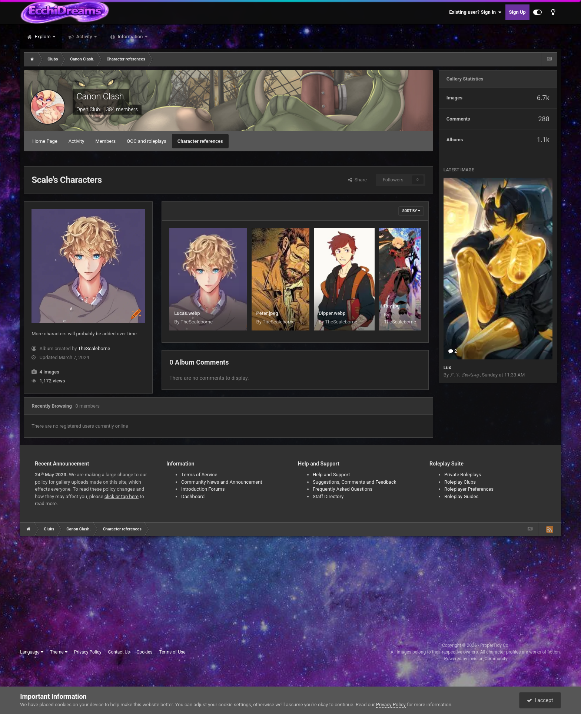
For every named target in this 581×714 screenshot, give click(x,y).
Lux (447, 367)
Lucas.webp (187, 313)
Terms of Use (172, 652)
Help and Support (331, 474)
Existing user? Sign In (475, 12)
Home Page (44, 141)
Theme (58, 652)
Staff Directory (328, 496)
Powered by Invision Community (476, 658)
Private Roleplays (462, 474)
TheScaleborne (94, 348)
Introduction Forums (203, 489)
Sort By (411, 211)
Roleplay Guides (461, 496)
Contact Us (119, 652)
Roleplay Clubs (460, 482)
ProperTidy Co (494, 645)
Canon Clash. (101, 96)
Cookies (145, 652)
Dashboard (193, 496)
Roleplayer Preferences (469, 489)
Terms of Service (199, 474)
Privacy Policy (88, 652)
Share (357, 179)
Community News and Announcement (221, 482)
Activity (84, 36)
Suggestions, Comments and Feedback (354, 482)
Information (130, 36)
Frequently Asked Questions (342, 489)
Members (105, 141)
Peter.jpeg (267, 313)
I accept (540, 700)
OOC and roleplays (146, 141)
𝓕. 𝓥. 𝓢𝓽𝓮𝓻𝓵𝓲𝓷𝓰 (465, 375)
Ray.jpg (391, 306)
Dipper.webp (332, 313)
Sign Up (517, 12)
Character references (200, 141)
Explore (42, 36)
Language (31, 652)
